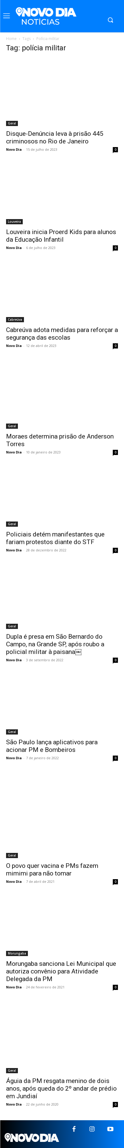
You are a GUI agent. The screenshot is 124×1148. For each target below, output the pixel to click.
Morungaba (17, 953)
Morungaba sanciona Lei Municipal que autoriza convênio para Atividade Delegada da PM (61, 971)
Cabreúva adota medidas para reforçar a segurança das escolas (62, 333)
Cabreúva (15, 319)
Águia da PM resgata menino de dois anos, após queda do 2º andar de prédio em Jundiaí (61, 1088)
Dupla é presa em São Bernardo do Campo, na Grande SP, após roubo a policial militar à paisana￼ (55, 644)
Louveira (14, 221)
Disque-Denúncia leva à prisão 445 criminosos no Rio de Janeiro (54, 137)
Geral (12, 123)
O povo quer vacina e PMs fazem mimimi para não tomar (52, 869)
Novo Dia (14, 149)
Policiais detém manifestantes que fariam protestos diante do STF (55, 538)
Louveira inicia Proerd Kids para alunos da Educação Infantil (61, 235)
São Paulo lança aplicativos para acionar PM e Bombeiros (52, 745)
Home (11, 38)
